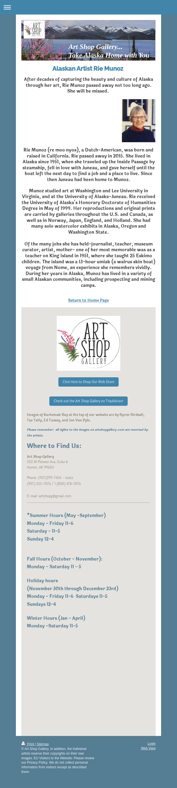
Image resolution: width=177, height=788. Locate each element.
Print (28, 744)
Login (152, 744)
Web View (148, 748)
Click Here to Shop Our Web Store (88, 381)
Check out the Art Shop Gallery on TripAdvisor (88, 401)
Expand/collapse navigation (88, 7)
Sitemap (43, 744)
